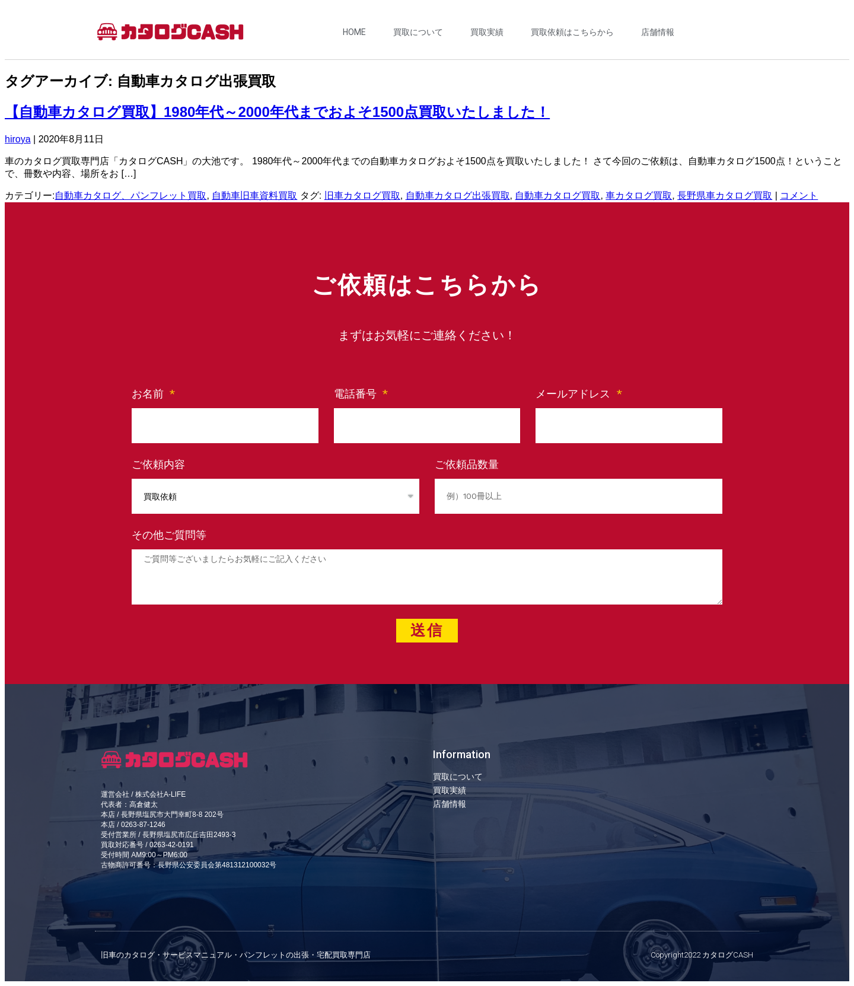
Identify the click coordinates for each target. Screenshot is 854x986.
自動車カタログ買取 (557, 195)
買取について (418, 32)
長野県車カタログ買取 (724, 195)
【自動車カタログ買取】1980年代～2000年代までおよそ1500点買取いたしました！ (277, 112)
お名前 (149, 393)
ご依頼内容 (158, 464)
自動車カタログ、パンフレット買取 (130, 195)
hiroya (18, 139)
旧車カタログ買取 (362, 195)
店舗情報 (657, 32)
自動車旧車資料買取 (254, 195)
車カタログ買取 (639, 195)
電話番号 (357, 393)
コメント (799, 195)
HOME (354, 32)
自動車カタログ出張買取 (458, 195)
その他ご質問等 (169, 535)
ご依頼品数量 (467, 464)
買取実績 (487, 32)
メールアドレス (575, 393)
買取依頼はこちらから (572, 32)
